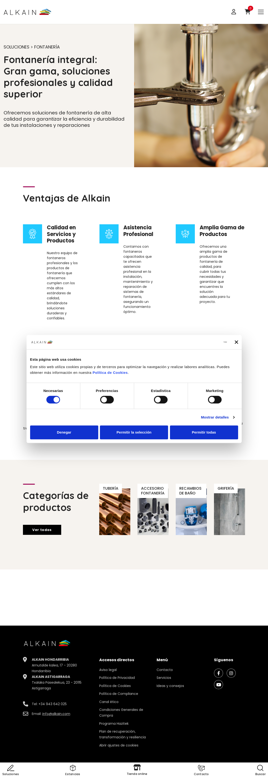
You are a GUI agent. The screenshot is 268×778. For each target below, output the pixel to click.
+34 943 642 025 (52, 704)
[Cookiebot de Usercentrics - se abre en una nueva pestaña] (206, 342)
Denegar (64, 432)
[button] (201, 771)
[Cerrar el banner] (236, 342)
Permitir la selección (134, 432)
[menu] (261, 12)
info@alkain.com (56, 713)
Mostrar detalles (215, 417)
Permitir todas (204, 432)
